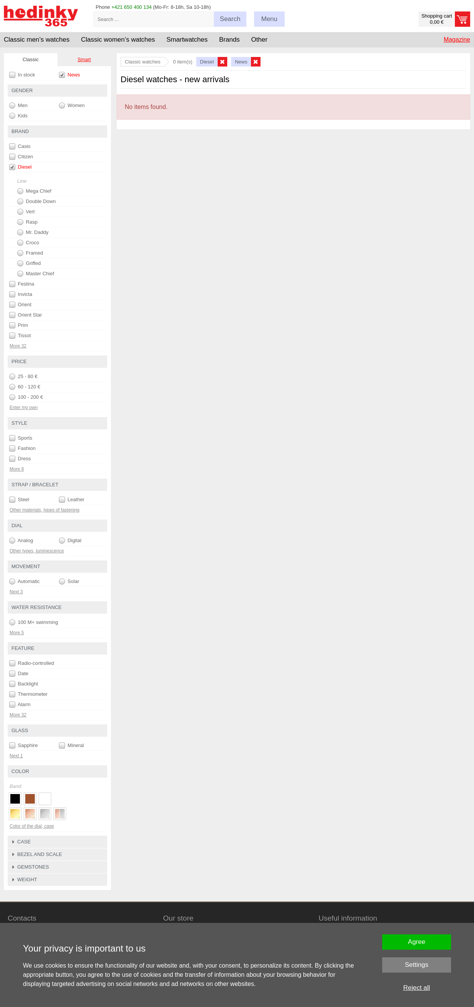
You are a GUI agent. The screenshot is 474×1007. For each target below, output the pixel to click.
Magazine (457, 39)
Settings (416, 964)
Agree (416, 941)
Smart (84, 59)
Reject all (416, 987)
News (69, 75)
